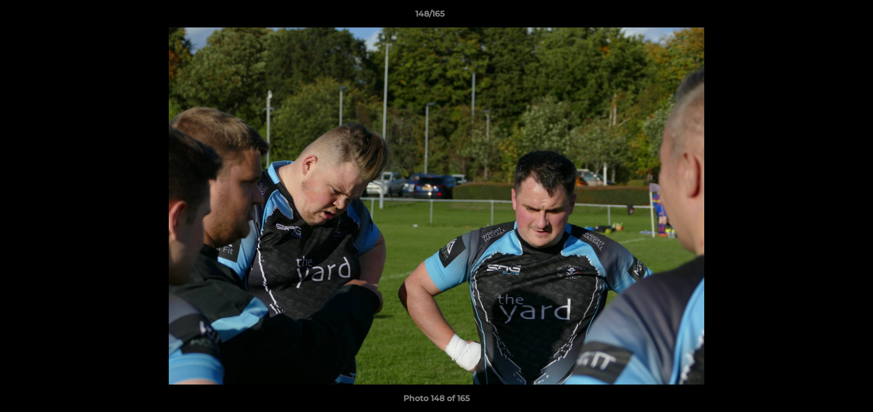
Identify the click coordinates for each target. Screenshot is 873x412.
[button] (825, 16)
